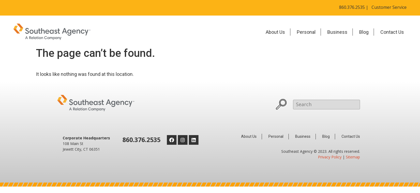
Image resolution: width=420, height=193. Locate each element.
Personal (306, 32)
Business (337, 32)
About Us (275, 32)
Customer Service (389, 7)
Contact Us (392, 32)
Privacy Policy (330, 156)
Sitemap (353, 156)
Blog (364, 32)
